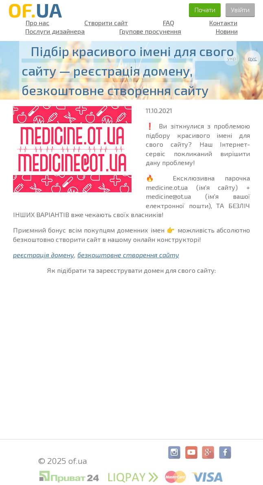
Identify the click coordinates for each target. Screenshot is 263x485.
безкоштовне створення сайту (128, 255)
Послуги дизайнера (55, 31)
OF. (35, 10)
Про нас (37, 23)
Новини (227, 31)
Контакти (223, 23)
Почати (204, 9)
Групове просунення (150, 31)
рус (252, 58)
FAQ (168, 23)
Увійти (240, 9)
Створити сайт (106, 23)
